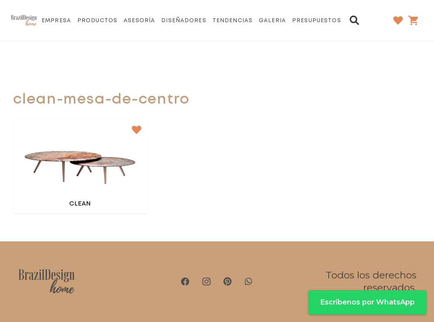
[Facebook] (185, 281)
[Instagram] (206, 281)
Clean (80, 204)
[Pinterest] (227, 281)
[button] (354, 20)
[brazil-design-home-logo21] (23, 20)
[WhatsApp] (248, 281)
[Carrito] (413, 20)
